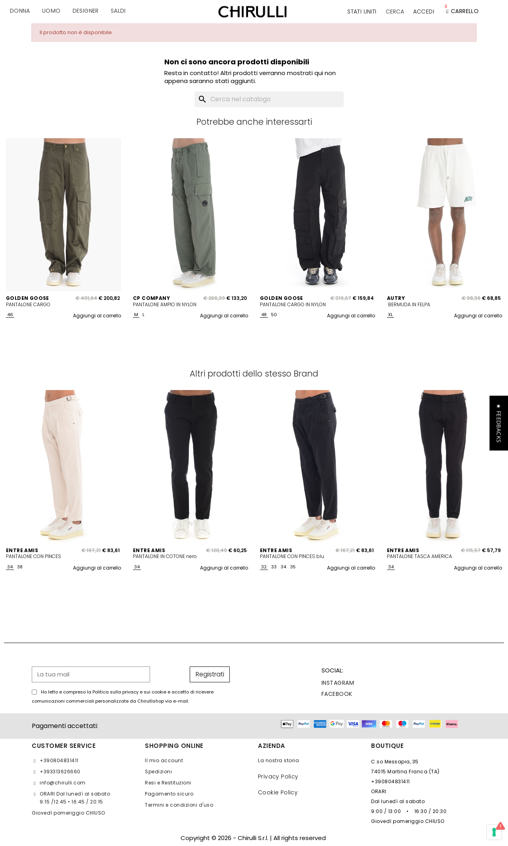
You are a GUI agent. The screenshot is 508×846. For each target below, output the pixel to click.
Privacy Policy (278, 776)
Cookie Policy (278, 792)
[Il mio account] (423, 11)
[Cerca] (269, 99)
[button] (395, 11)
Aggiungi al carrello (97, 316)
